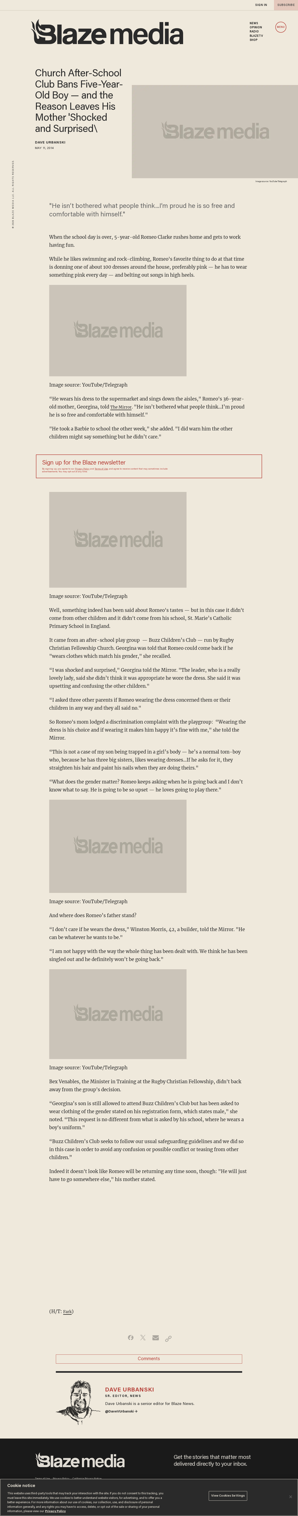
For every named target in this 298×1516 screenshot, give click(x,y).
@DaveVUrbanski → (124, 1420)
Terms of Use (101, 469)
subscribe (284, 5)
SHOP (253, 40)
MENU (281, 27)
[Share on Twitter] (142, 1338)
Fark (68, 1311)
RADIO (254, 31)
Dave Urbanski (55, 143)
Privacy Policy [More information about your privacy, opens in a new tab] (55, 1511)
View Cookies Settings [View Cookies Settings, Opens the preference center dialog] (228, 1496)
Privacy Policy (82, 469)
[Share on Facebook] (127, 1338)
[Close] (291, 1497)
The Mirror (122, 407)
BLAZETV (256, 36)
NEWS (254, 23)
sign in (261, 5)
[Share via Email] (156, 1338)
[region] (149, 1497)
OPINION (256, 27)
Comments (149, 1361)
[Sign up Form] (224, 466)
